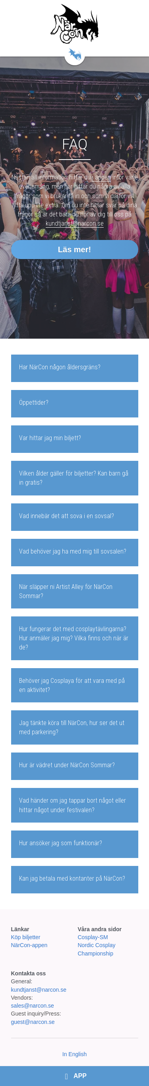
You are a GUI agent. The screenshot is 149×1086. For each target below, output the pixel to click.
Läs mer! (74, 249)
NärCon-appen (29, 945)
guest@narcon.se (33, 1022)
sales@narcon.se (32, 1005)
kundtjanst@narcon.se (75, 223)
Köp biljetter (26, 937)
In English (74, 1054)
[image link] (74, 24)
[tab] (74, 368)
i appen (101, 177)
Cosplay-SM (93, 937)
